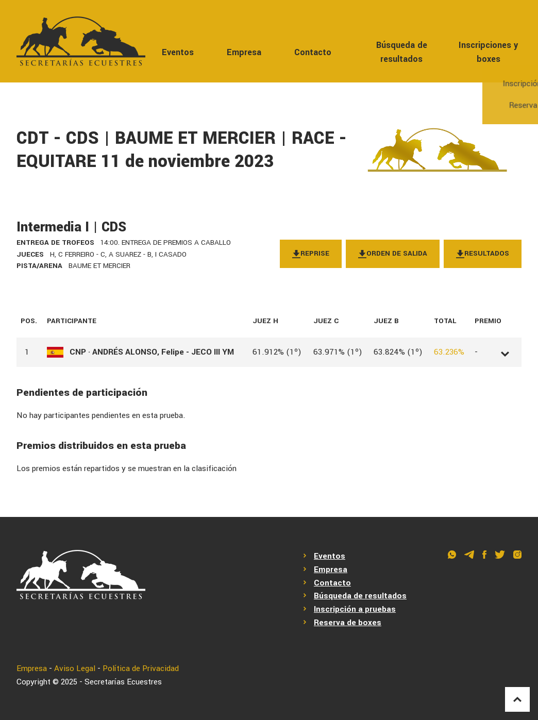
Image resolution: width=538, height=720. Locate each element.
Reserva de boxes (347, 622)
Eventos (178, 52)
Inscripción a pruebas (355, 609)
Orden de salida (392, 253)
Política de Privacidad (141, 668)
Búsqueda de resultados (401, 52)
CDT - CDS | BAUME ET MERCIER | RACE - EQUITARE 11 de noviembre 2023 (181, 150)
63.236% (449, 352)
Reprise (310, 253)
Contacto (312, 52)
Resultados (482, 253)
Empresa (244, 52)
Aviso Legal (74, 668)
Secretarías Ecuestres (123, 682)
